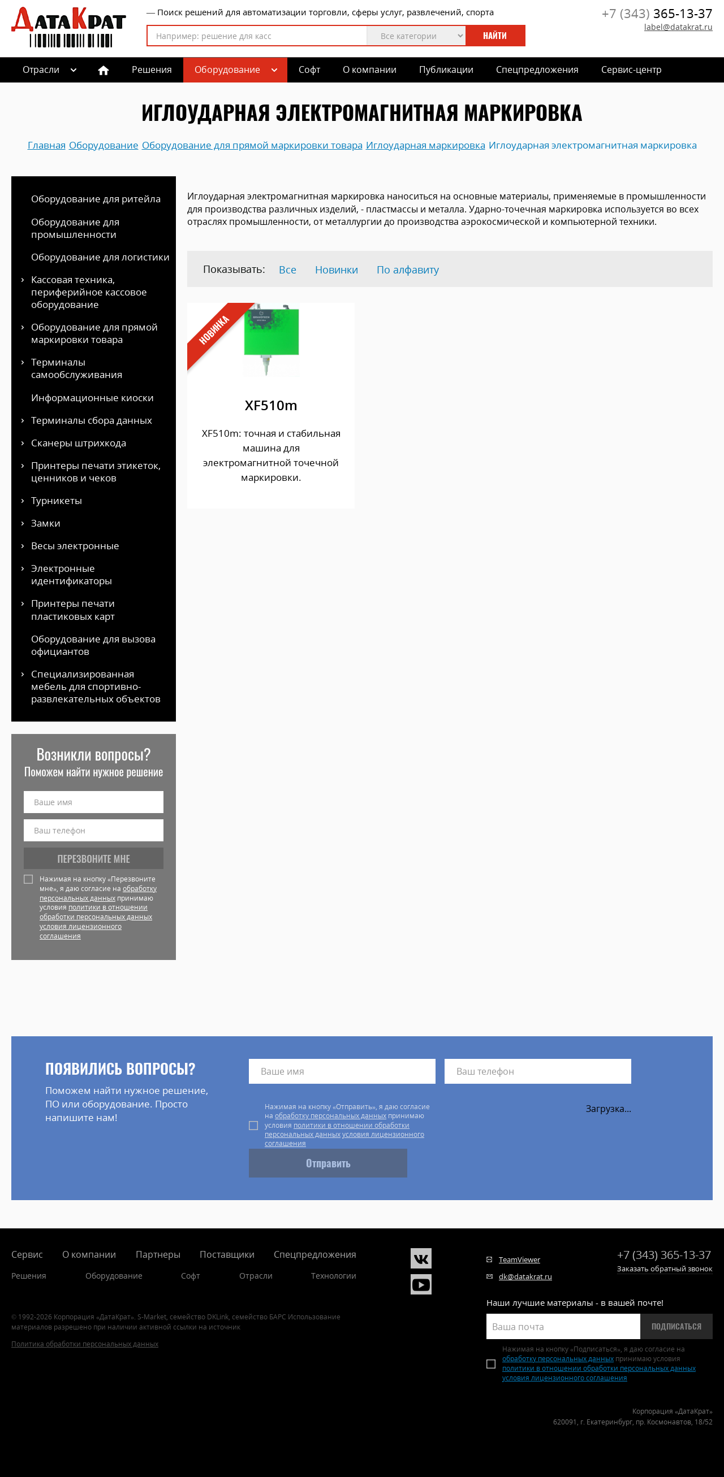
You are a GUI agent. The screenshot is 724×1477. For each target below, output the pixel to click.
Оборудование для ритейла (96, 198)
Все (287, 269)
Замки (46, 522)
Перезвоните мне (94, 859)
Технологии (333, 1275)
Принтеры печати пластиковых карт (73, 609)
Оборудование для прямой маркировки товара (94, 333)
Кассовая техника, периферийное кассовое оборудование (89, 292)
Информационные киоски (92, 397)
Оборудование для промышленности (75, 228)
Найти (495, 35)
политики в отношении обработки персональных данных (96, 912)
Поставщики (227, 1254)
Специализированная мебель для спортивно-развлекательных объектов (96, 686)
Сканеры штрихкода (78, 442)
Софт (309, 69)
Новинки (336, 269)
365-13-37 (657, 13)
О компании (370, 69)
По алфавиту (408, 269)
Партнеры (158, 1254)
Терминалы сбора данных (91, 420)
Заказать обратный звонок (665, 1268)
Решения (152, 69)
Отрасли (256, 1275)
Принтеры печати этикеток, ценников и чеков (96, 471)
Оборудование (227, 69)
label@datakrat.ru (678, 26)
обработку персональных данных (98, 893)
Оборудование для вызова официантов (93, 645)
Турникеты (56, 500)
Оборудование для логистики (100, 256)
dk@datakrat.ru (525, 1276)
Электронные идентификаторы (71, 574)
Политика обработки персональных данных (84, 1344)
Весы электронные (75, 545)
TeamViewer (519, 1259)
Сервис (27, 1254)
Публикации (446, 69)
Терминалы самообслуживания (76, 368)
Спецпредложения (537, 69)
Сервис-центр (631, 69)
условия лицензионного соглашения (81, 931)
